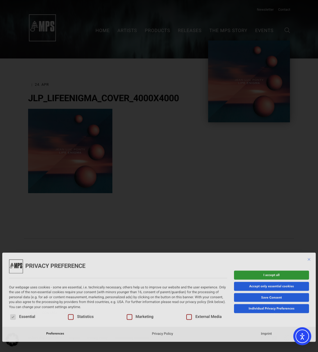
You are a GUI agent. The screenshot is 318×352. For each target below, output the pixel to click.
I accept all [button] (272, 250)
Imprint (266, 308)
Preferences (55, 308)
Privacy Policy (162, 308)
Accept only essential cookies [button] (271, 261)
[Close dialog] (309, 234)
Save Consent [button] (271, 272)
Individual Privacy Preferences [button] (271, 283)
